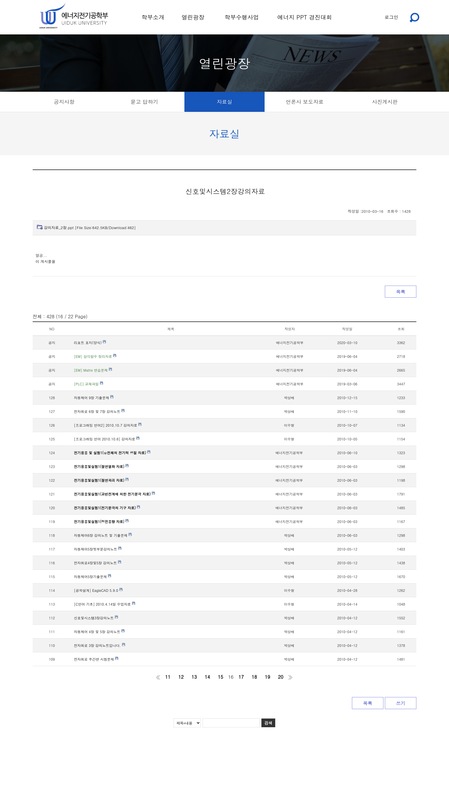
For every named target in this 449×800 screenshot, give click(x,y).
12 (181, 677)
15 (220, 677)
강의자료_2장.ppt (90, 227)
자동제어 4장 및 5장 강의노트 (99, 631)
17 (241, 677)
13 (194, 677)
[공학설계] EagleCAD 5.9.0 (98, 590)
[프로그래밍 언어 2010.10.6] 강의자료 (106, 438)
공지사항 (64, 101)
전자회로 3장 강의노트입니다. (99, 645)
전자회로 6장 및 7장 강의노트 (99, 411)
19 (267, 677)
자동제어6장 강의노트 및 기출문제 (103, 535)
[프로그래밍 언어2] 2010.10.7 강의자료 (107, 425)
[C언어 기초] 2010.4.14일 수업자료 (104, 604)
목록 (400, 291)
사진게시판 (385, 101)
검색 (268, 723)
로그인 (391, 17)
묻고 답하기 (144, 101)
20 (280, 677)
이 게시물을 (45, 261)
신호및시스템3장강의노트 (96, 617)
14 (207, 677)
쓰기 (400, 703)
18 (254, 677)
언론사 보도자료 (305, 101)
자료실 (224, 101)
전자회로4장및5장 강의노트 (97, 562)
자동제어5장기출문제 (92, 576)
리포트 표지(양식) (90, 342)
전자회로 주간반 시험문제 (96, 659)
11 (168, 677)
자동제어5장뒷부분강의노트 (97, 549)
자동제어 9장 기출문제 (93, 397)
